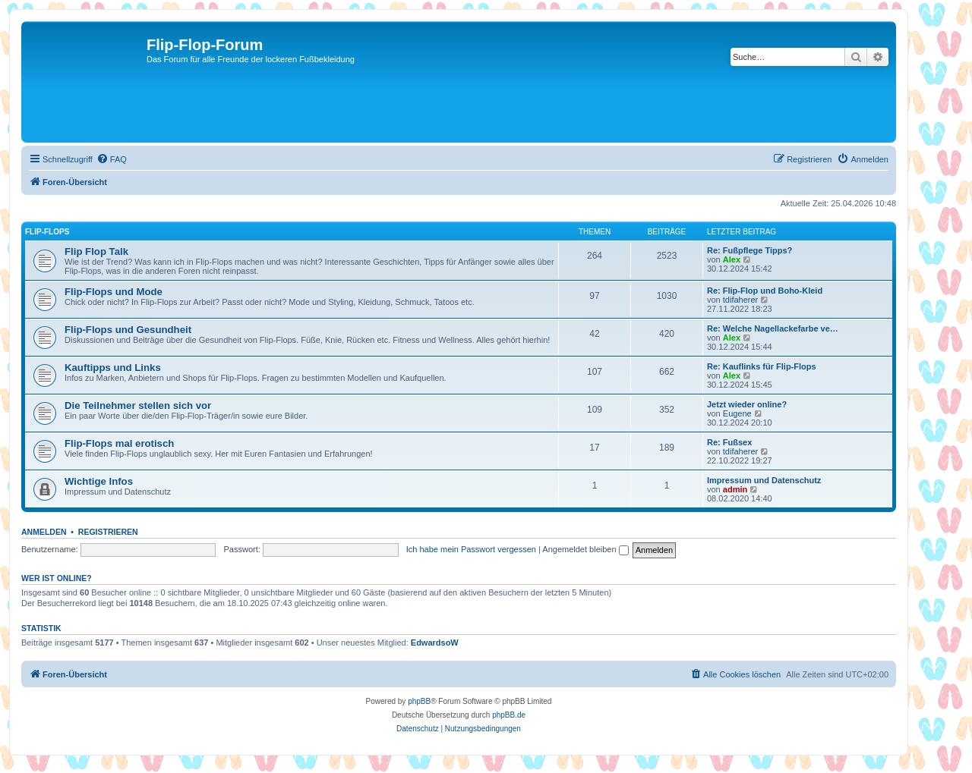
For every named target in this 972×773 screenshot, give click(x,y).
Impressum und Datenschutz (764, 480)
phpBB (419, 701)
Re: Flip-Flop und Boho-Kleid (764, 290)
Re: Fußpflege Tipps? (749, 250)
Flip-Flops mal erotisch (119, 443)
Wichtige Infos (99, 481)
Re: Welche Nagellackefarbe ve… (772, 328)
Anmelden (44, 531)
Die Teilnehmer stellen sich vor (138, 405)
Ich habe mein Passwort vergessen (471, 549)
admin (735, 489)
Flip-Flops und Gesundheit (128, 329)
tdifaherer (740, 299)
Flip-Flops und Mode (114, 291)
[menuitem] (111, 159)
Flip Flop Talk (96, 251)
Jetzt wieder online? (747, 404)
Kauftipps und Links (113, 367)
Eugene (737, 413)
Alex (731, 259)
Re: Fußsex (729, 442)
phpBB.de (508, 715)
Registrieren (108, 531)
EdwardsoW (435, 642)
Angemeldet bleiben (585, 549)
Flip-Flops (47, 232)
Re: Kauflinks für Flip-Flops (761, 366)
